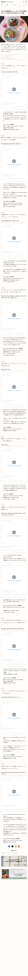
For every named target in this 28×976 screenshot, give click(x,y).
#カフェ (7, 55)
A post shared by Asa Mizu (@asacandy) (11, 732)
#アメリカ (4, 55)
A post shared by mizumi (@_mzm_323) (11, 809)
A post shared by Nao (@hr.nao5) (10, 179)
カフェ (9, 853)
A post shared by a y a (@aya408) (10, 107)
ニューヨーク (15, 853)
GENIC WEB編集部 (5, 57)
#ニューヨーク (12, 55)
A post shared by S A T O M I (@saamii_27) (12, 256)
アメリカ (4, 853)
